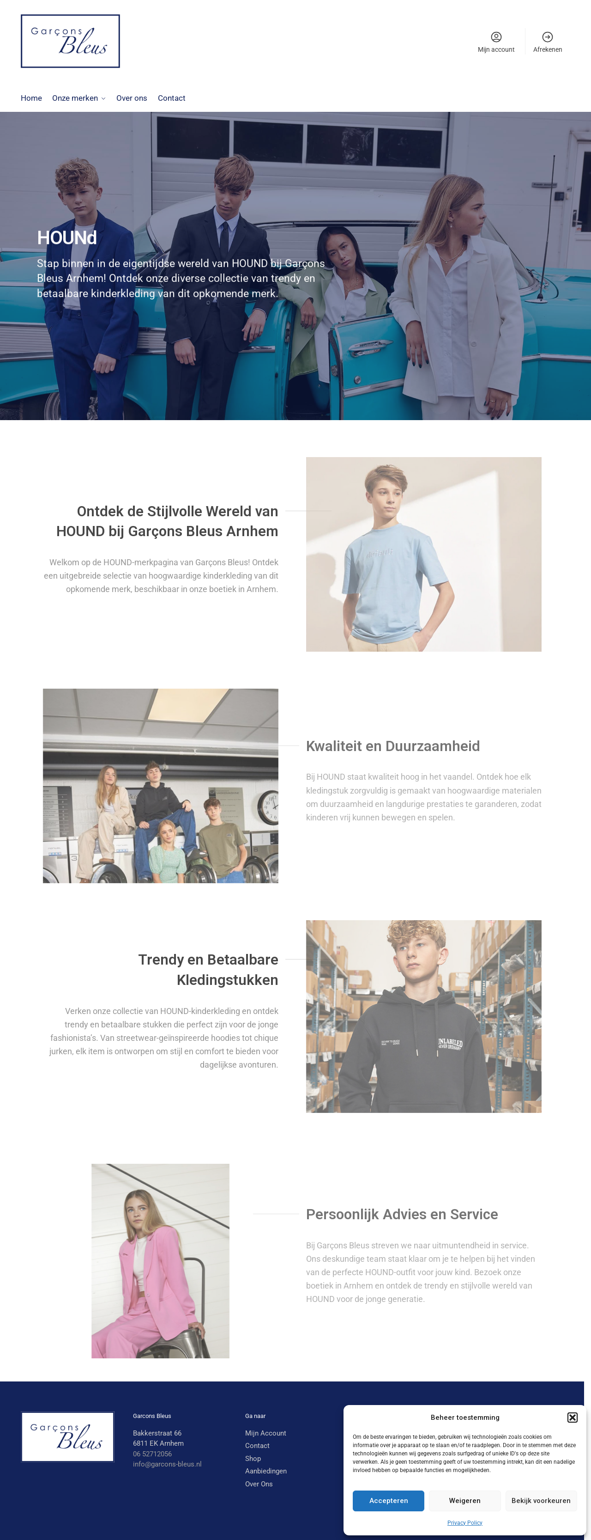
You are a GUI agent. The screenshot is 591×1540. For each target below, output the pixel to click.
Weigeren (465, 1501)
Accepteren (388, 1501)
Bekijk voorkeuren (541, 1501)
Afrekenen (547, 42)
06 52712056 (152, 1453)
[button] (572, 1417)
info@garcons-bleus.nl (167, 1464)
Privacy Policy (464, 1523)
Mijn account (496, 42)
